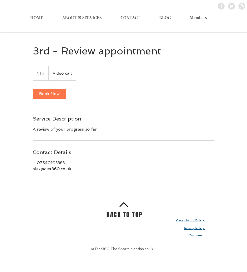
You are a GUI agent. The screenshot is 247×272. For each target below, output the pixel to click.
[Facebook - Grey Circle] (221, 6)
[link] (49, 94)
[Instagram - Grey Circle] (241, 6)
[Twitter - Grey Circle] (231, 6)
